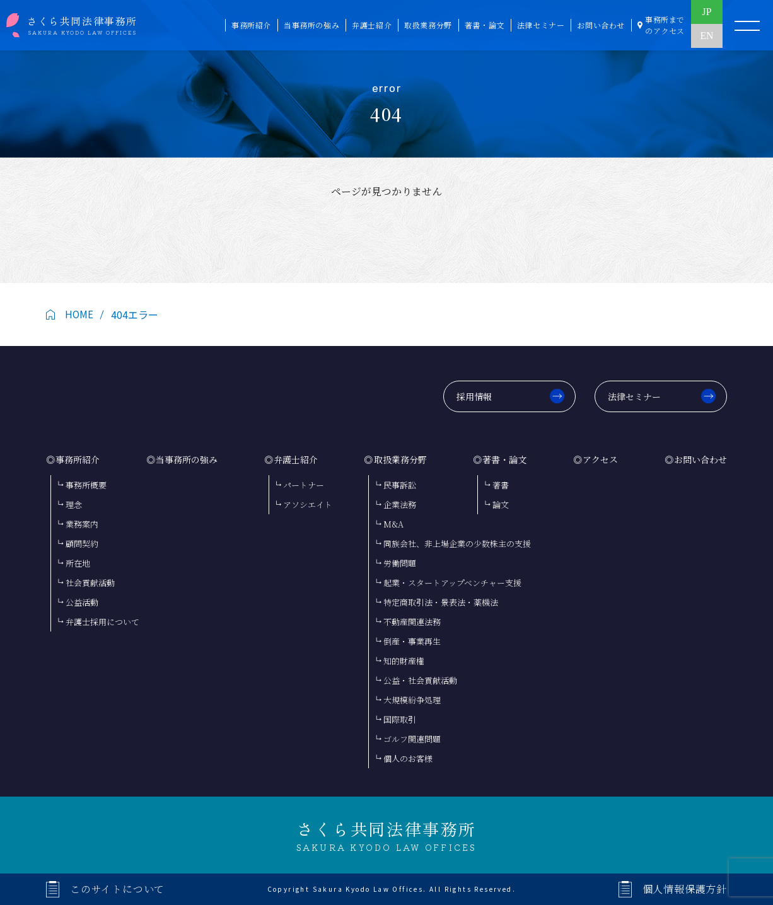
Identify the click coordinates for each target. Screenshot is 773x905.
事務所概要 (86, 485)
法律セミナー (634, 396)
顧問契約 (82, 544)
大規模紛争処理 (412, 700)
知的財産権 (403, 661)
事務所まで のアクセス (665, 25)
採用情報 (474, 396)
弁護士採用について (102, 622)
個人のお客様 (408, 758)
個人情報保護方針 (684, 889)
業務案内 (82, 524)
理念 (74, 504)
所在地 (78, 563)
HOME (79, 314)
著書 (500, 485)
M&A (393, 524)
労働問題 (399, 563)
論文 (500, 504)
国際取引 (399, 719)
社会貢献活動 (90, 583)
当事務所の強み (187, 459)
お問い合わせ (700, 459)
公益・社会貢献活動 (420, 680)
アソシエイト (307, 504)
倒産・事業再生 (412, 641)
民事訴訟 (399, 485)
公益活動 (82, 602)
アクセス (600, 459)
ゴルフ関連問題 (412, 739)
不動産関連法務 (412, 622)
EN (706, 37)
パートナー (303, 485)
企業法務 (399, 504)
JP (706, 12)
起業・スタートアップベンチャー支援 (452, 583)
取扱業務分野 (400, 459)
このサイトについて (117, 889)
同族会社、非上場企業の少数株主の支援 (457, 544)
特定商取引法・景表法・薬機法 (440, 602)
